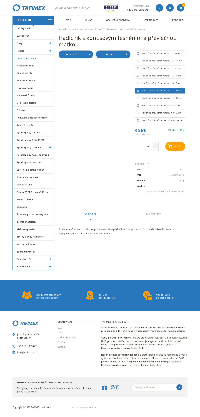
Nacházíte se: (65, 29)
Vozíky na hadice (26, 244)
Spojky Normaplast (27, 177)
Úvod (68, 20)
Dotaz (118, 54)
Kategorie (34, 20)
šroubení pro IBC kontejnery (32, 214)
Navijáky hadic (25, 87)
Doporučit (79, 54)
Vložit (175, 146)
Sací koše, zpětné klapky (30, 169)
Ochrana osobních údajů (84, 407)
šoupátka (22, 206)
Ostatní (21, 110)
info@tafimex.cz (141, 5)
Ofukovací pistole (26, 102)
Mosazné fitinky (26, 80)
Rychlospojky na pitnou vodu (33, 154)
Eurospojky (23, 35)
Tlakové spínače (26, 229)
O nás (88, 20)
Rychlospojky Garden (28, 132)
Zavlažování (35, 266)
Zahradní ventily (26, 251)
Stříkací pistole (25, 199)
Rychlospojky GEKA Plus (35, 147)
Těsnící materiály (26, 221)
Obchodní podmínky (118, 20)
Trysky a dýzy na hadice (30, 236)
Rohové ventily (25, 125)
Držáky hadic (24, 28)
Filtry (35, 43)
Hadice (35, 50)
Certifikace (151, 20)
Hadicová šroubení (27, 58)
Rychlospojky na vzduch (30, 162)
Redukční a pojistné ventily (32, 117)
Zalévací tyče (35, 259)
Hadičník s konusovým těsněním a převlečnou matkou (121, 29)
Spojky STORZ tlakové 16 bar (33, 192)
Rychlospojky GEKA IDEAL (30, 140)
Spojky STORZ (24, 184)
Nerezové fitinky (26, 95)
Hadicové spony (25, 65)
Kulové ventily (24, 72)
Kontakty (178, 20)
